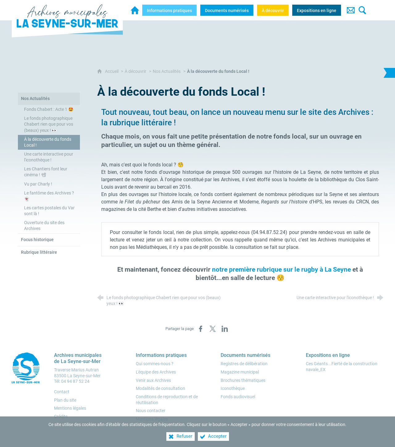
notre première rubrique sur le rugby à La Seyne (282, 269)
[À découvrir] (273, 10)
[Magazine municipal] (240, 372)
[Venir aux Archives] (153, 380)
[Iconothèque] (233, 388)
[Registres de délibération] (244, 363)
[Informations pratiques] (169, 10)
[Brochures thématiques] (243, 380)
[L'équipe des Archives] (156, 372)
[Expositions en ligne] (316, 10)
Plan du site (65, 400)
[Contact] (350, 10)
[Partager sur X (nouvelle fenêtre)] (212, 329)
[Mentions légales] (152, 419)
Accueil (112, 71)
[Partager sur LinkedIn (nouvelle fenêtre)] (224, 329)
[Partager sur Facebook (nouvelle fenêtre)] (200, 329)
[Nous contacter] (150, 410)
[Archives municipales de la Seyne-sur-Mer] (135, 10)
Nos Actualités (167, 71)
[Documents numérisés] (226, 10)
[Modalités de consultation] (160, 388)
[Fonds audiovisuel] (238, 396)
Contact (61, 392)
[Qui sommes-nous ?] (154, 363)
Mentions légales (70, 408)
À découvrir (135, 71)
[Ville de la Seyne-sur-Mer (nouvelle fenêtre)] (27, 368)
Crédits (61, 416)
